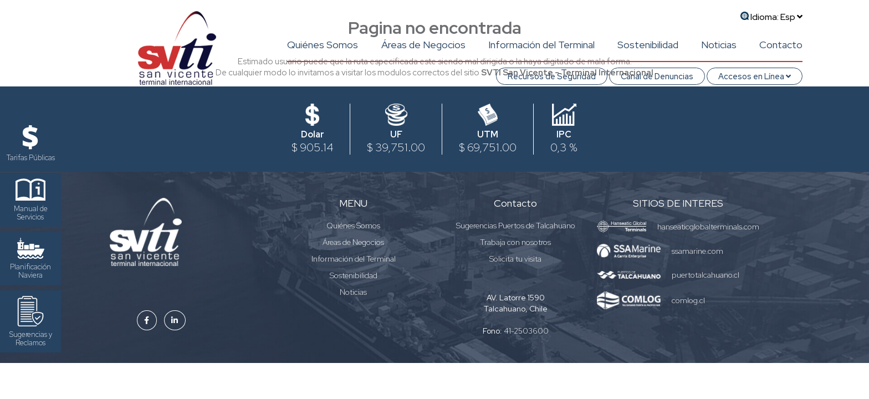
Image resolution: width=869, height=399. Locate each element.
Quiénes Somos (322, 44)
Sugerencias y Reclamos (30, 321)
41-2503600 (526, 331)
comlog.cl (688, 300)
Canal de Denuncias (657, 76)
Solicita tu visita (515, 259)
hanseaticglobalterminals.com (708, 227)
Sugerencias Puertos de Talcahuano (515, 226)
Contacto (780, 44)
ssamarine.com (697, 251)
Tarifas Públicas (31, 143)
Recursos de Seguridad (552, 76)
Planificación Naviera (30, 259)
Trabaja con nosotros (515, 242)
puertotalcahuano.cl (705, 275)
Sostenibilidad (647, 44)
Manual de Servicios (31, 200)
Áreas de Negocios (423, 44)
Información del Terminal (541, 44)
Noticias (719, 44)
